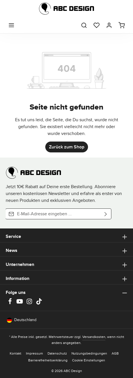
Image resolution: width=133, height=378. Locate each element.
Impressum (34, 353)
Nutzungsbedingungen (89, 353)
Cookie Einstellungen (88, 360)
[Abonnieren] (105, 213)
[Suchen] (84, 25)
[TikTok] (39, 303)
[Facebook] (10, 303)
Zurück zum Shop (66, 147)
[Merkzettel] (96, 25)
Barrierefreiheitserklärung (47, 360)
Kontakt (15, 353)
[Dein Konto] (109, 25)
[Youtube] (20, 303)
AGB (115, 353)
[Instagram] (30, 303)
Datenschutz (57, 353)
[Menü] (11, 25)
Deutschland (21, 320)
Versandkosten (93, 336)
